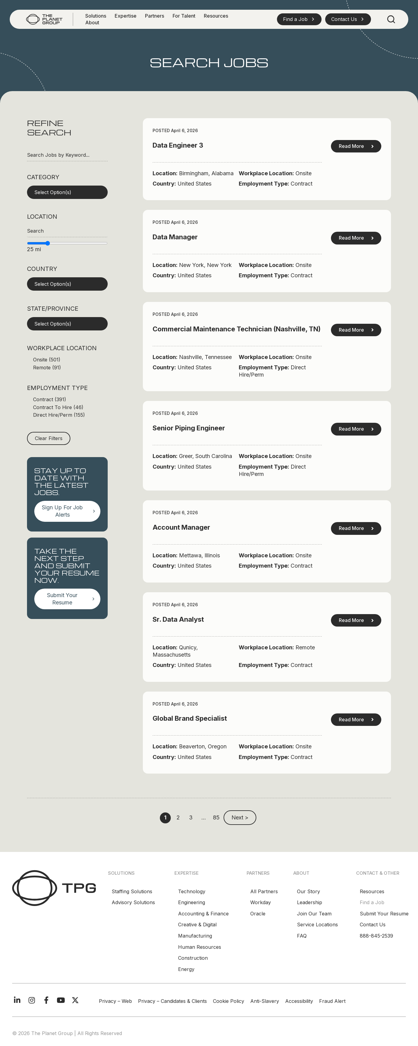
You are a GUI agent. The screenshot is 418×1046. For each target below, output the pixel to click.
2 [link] (178, 817)
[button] (299, 19)
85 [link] (216, 817)
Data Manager (175, 237)
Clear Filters (48, 438)
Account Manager (181, 527)
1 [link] (165, 817)
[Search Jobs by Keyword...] (67, 155)
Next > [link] (239, 817)
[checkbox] (67, 360)
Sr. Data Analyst (178, 619)
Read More (356, 146)
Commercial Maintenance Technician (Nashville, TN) (237, 329)
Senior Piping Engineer (189, 428)
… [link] (203, 817)
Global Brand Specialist (190, 718)
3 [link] (191, 817)
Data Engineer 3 (178, 145)
